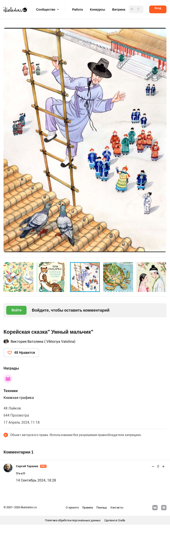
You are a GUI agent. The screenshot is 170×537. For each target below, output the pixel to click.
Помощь (101, 507)
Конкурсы (97, 9)
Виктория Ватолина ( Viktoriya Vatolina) (43, 341)
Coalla (121, 520)
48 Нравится (24, 352)
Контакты (116, 507)
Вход (158, 8)
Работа (77, 9)
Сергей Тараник (31, 466)
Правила (87, 507)
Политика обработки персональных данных (73, 520)
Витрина (118, 9)
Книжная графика (19, 398)
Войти (16, 310)
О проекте (72, 507)
